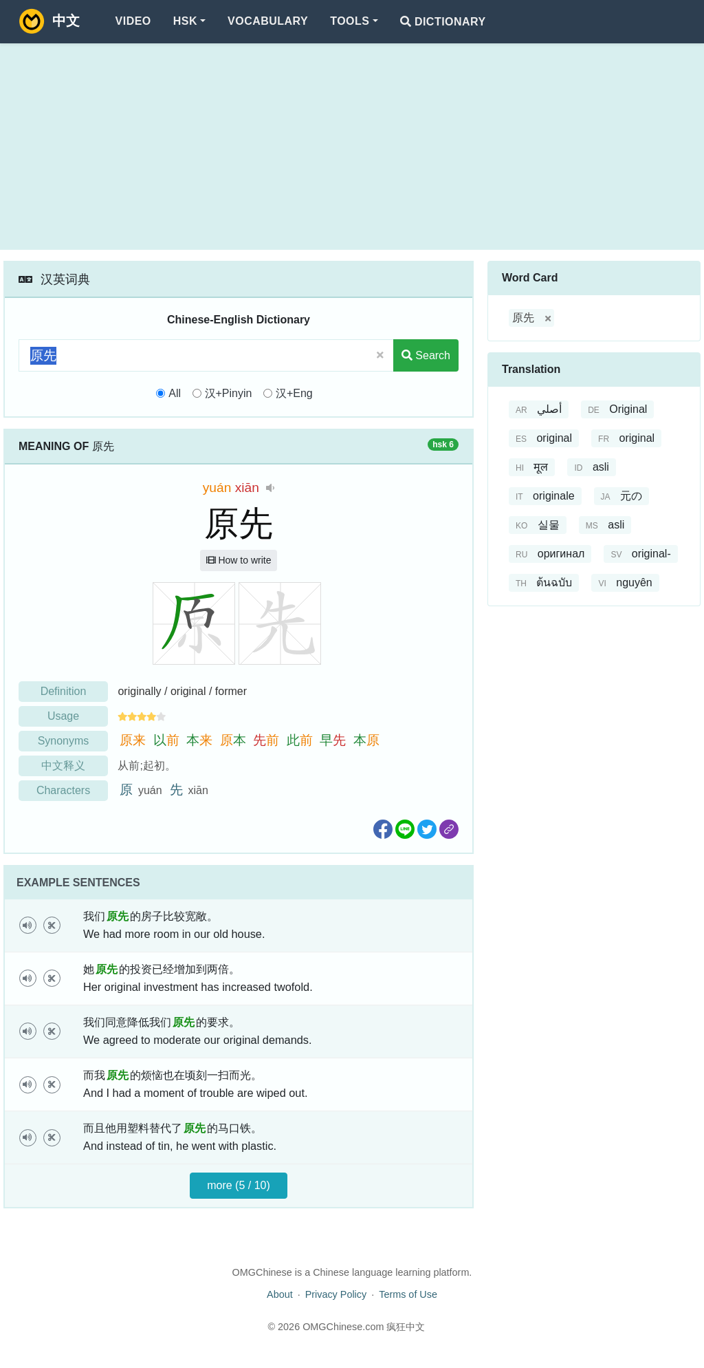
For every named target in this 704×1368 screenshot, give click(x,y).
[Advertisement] (352, 146)
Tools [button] (349, 21)
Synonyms (63, 741)
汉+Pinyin (228, 393)
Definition (64, 691)
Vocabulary (268, 21)
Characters (63, 790)
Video (133, 21)
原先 (523, 317)
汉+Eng (294, 393)
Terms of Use (408, 1294)
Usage (63, 716)
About (280, 1294)
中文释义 (63, 765)
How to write (239, 560)
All (174, 393)
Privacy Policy (336, 1294)
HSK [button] (185, 21)
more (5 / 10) (238, 1185)
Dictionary (443, 22)
